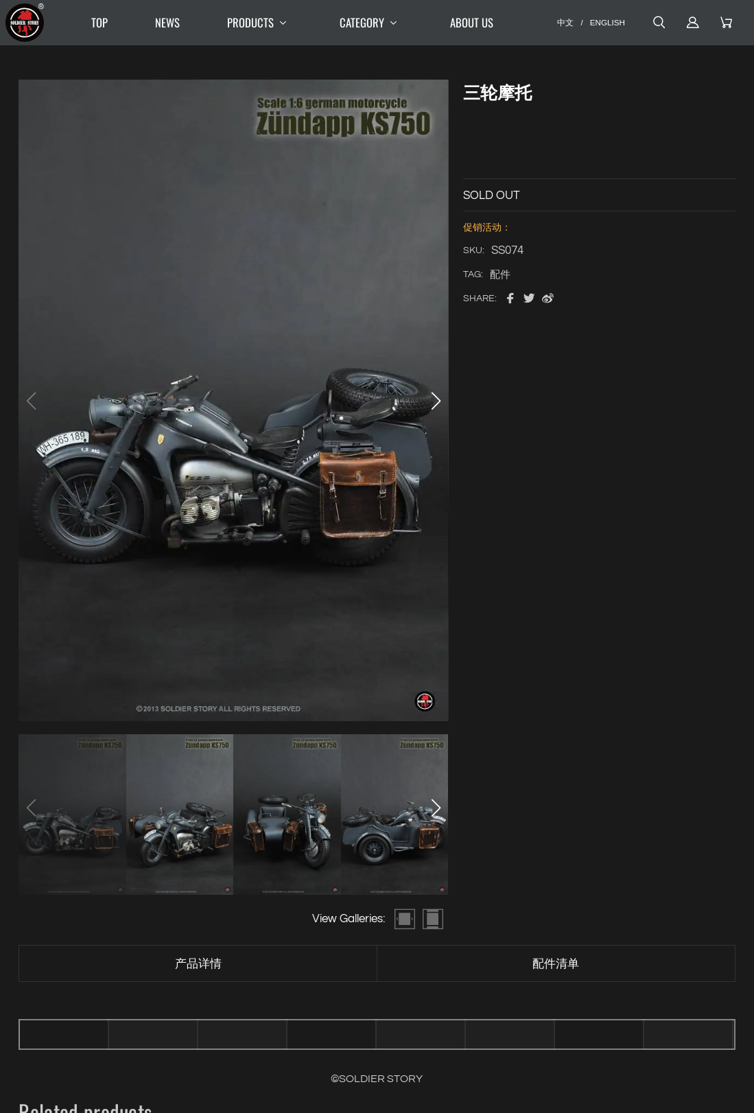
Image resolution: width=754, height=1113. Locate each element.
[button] (436, 401)
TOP (99, 22)
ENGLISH (607, 22)
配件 (500, 275)
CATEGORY (371, 23)
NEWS (167, 22)
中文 (565, 22)
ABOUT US (471, 22)
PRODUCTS (259, 23)
